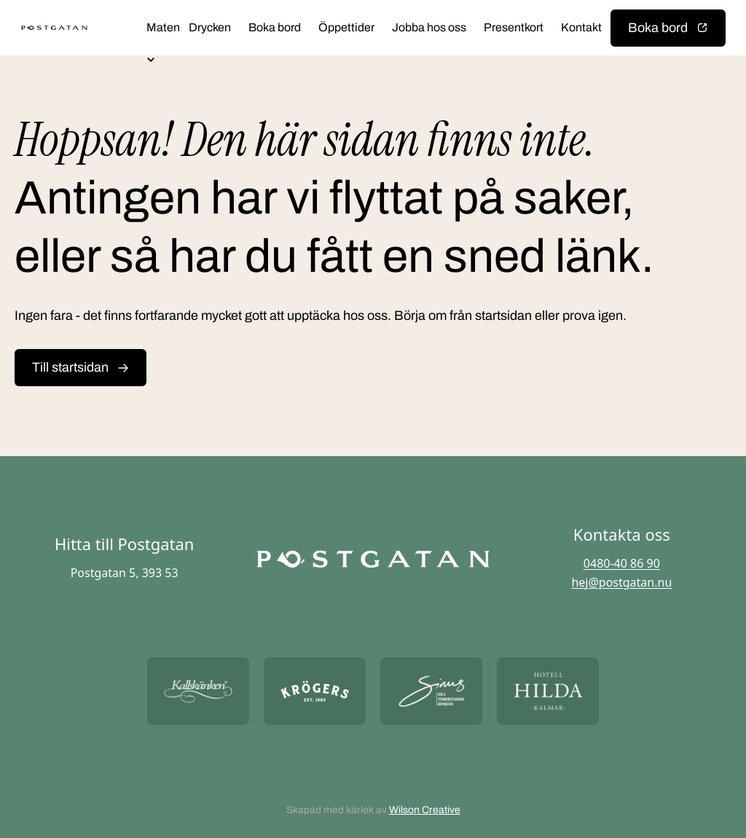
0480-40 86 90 (622, 563)
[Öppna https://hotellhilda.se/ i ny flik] (548, 691)
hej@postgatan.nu (621, 582)
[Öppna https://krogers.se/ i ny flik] (314, 691)
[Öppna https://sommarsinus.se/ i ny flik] (431, 691)
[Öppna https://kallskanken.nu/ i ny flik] (198, 691)
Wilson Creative (424, 809)
